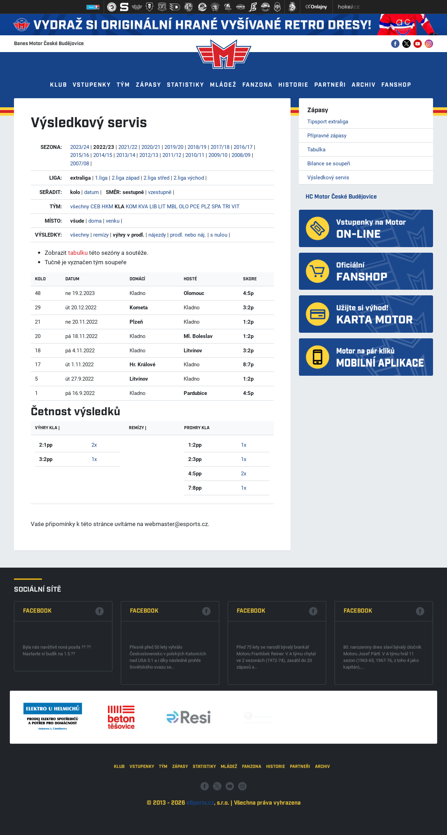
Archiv (364, 85)
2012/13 (148, 154)
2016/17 (243, 146)
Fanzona (257, 85)
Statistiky (185, 85)
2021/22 (127, 146)
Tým (123, 85)
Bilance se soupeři (328, 163)
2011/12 (171, 154)
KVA (143, 206)
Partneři (330, 85)
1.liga (101, 177)
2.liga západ (125, 177)
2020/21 (150, 146)
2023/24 (79, 146)
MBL (172, 206)
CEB (95, 206)
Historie (293, 85)
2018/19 (197, 146)
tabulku (78, 253)
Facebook (37, 689)
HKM (107, 206)
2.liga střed (156, 177)
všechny (79, 206)
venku (112, 220)
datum (91, 191)
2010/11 (194, 154)
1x (94, 458)
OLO (184, 206)
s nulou (218, 234)
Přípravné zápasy (326, 135)
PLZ (205, 206)
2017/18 (220, 146)
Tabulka (316, 149)
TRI (226, 206)
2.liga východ (189, 177)
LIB (153, 206)
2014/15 (102, 154)
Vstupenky (92, 85)
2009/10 (217, 154)
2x (94, 444)
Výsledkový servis (328, 177)
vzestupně (159, 191)
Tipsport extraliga (327, 121)
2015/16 (79, 154)
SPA (216, 206)
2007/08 (79, 163)
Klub (58, 85)
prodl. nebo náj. (188, 234)
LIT (162, 206)
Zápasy (148, 85)
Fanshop (396, 85)
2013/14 (125, 154)
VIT (236, 206)
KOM (131, 206)
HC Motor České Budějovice (341, 197)
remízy (101, 234)
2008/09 (241, 154)
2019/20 (173, 146)
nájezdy (157, 234)
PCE (195, 206)
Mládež (223, 85)
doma (95, 220)
